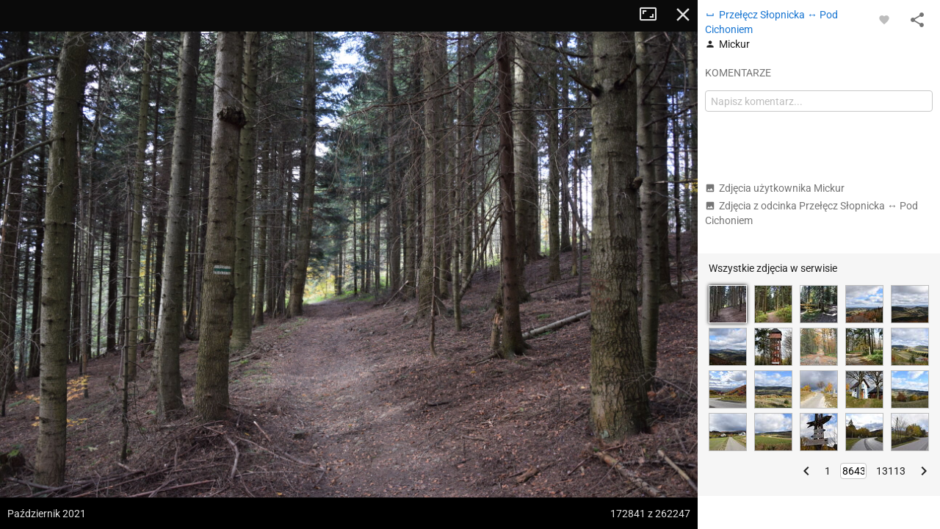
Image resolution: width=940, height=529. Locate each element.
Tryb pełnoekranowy (653, 14)
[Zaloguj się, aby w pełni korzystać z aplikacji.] (884, 19)
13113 (890, 471)
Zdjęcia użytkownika (775, 188)
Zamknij (683, 14)
